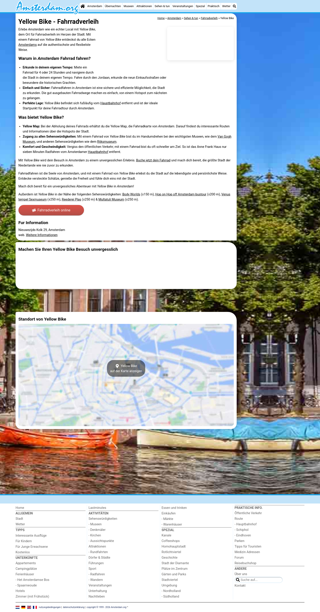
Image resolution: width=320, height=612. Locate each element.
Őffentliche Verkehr (248, 513)
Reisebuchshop (245, 563)
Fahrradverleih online (51, 210)
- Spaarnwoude (26, 585)
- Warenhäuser (172, 524)
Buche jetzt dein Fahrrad (153, 160)
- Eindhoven (243, 535)
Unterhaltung (98, 591)
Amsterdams (27, 45)
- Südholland (170, 596)
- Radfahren (97, 574)
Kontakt (240, 586)
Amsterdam (94, 6)
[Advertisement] (271, 115)
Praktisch (213, 6)
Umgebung (169, 585)
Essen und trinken (174, 508)
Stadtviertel (170, 580)
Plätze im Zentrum (175, 569)
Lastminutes (97, 508)
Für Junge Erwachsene (32, 547)
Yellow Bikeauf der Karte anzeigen (126, 368)
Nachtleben (97, 596)
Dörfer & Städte (99, 558)
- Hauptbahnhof (246, 524)
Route (239, 519)
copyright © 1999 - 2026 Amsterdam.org (106, 607)
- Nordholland (171, 591)
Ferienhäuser (25, 574)
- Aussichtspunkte (101, 541)
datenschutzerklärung (73, 607)
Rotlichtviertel (171, 552)
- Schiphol (242, 530)
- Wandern (96, 580)
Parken (239, 541)
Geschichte (170, 558)
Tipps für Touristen (248, 546)
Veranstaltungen (182, 6)
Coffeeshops (171, 541)
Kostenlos (23, 552)
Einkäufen (169, 513)
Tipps (20, 530)
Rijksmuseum (106, 142)
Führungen (96, 563)
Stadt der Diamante (175, 563)
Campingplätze (26, 569)
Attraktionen (144, 6)
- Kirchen (95, 535)
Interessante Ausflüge (31, 536)
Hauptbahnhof (110, 103)
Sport (92, 569)
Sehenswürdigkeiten (103, 519)
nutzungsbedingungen (50, 607)
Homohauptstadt (174, 546)
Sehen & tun (162, 6)
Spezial (200, 6)
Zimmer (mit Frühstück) (32, 596)
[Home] (83, 6)
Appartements (26, 563)
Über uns (241, 574)
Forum (239, 558)
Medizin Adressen (247, 552)
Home (20, 508)
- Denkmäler (97, 530)
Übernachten (113, 6)
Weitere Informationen (42, 235)
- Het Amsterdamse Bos (32, 580)
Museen (129, 6)
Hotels (20, 591)
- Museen (95, 524)
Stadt (19, 519)
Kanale (166, 535)
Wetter (226, 6)
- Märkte (167, 519)
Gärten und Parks (174, 574)
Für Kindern (24, 541)
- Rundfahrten (98, 552)
